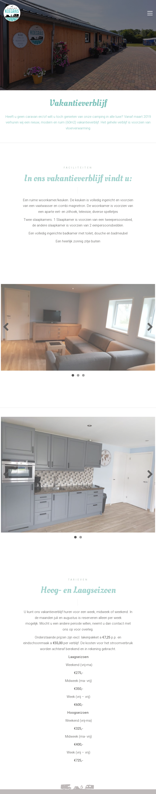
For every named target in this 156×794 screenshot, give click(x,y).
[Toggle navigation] (150, 13)
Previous (7, 327)
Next (148, 327)
